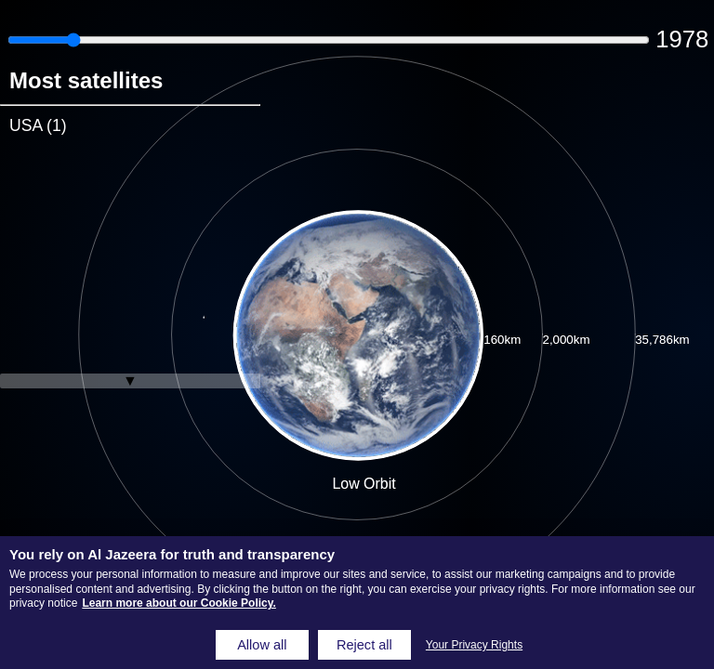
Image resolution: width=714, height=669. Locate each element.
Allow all (261, 644)
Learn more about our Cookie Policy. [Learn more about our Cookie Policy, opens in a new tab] (178, 603)
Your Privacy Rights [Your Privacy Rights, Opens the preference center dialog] (474, 644)
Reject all (364, 644)
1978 (681, 39)
